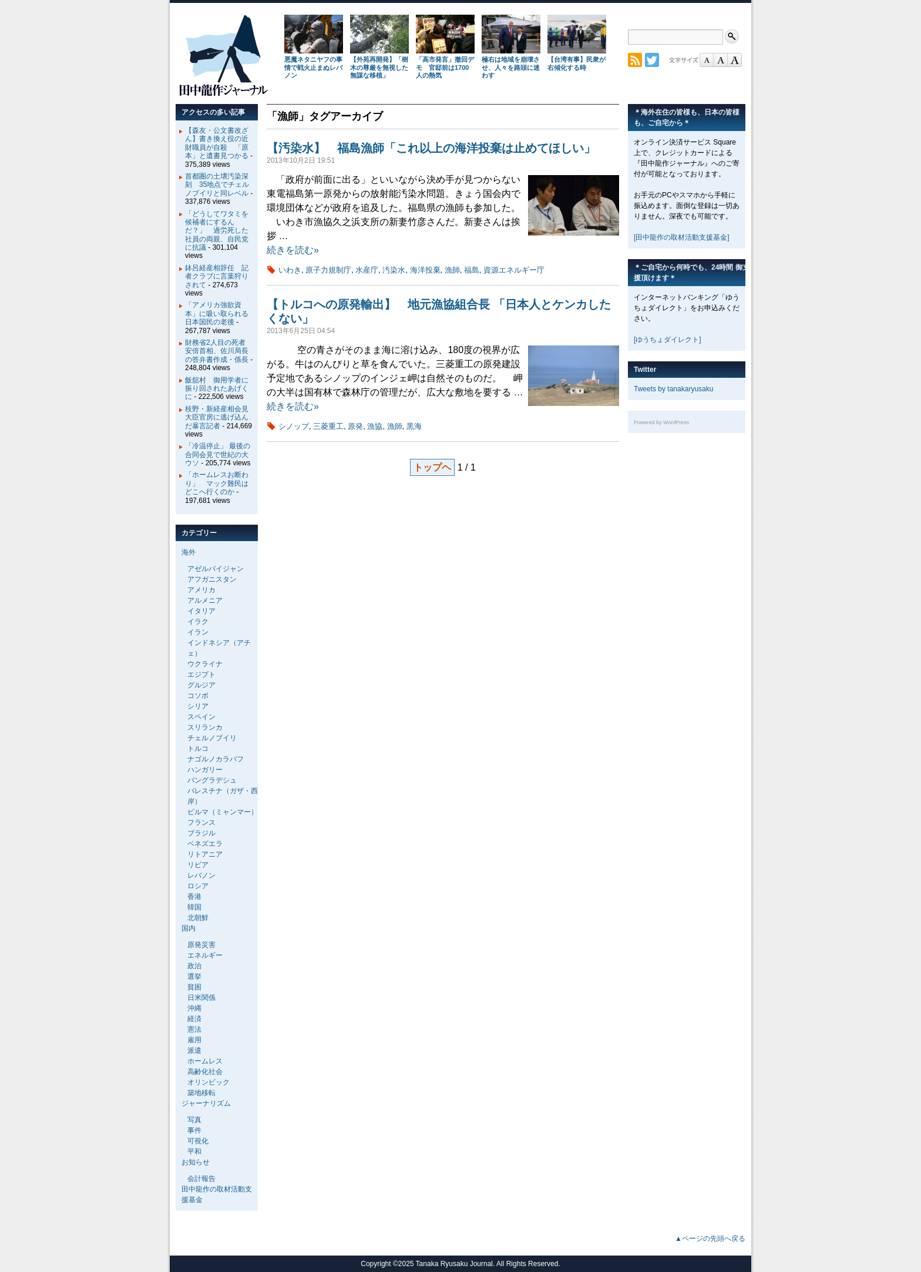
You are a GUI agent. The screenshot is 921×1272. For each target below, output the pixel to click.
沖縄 (194, 1008)
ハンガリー (205, 770)
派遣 (194, 1050)
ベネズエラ (205, 844)
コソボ (198, 696)
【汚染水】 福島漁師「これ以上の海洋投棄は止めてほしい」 (431, 148)
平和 (194, 1151)
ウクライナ (205, 664)
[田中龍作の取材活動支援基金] (682, 237)
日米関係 (201, 998)
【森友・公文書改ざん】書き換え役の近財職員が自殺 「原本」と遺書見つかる (216, 143)
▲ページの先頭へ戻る (710, 1238)
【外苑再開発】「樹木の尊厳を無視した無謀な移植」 (379, 67)
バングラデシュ (212, 780)
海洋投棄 (425, 270)
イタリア (201, 611)
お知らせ (195, 1162)
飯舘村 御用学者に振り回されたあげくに (216, 388)
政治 (194, 966)
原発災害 (201, 945)
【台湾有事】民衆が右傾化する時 (576, 63)
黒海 (414, 426)
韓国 (194, 907)
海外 (188, 552)
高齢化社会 (205, 1072)
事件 (194, 1130)
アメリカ (201, 590)
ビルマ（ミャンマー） (222, 812)
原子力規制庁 (328, 270)
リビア (198, 865)
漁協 (374, 426)
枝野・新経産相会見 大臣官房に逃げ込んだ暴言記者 (220, 417)
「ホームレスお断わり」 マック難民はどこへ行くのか (216, 483)
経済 (194, 1019)
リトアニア (205, 854)
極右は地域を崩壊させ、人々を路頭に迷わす (511, 67)
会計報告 (201, 1178)
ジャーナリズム (206, 1103)
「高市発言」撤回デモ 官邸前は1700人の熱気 (445, 67)
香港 (194, 896)
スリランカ (205, 727)
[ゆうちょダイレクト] (667, 339)
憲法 (194, 1029)
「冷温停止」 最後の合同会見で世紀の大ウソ (217, 454)
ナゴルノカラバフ (215, 759)
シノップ (293, 426)
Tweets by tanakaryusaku (673, 389)
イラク (198, 621)
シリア (198, 706)
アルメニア (205, 600)
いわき (289, 270)
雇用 (194, 1040)
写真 (194, 1120)
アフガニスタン (212, 579)
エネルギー (205, 955)
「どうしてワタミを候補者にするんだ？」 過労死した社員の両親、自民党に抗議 (216, 231)
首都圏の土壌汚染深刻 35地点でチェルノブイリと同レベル (217, 184)
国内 (188, 928)
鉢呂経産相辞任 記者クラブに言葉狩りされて (216, 276)
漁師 (452, 270)
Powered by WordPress (661, 422)
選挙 (194, 976)
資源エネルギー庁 (513, 270)
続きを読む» (293, 250)
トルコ (198, 748)
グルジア (201, 685)
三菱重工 (328, 426)
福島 (471, 270)
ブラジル (201, 833)
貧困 (194, 987)
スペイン (201, 717)
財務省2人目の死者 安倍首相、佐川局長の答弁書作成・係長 (219, 351)
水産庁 (366, 270)
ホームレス (205, 1061)
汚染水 (393, 270)
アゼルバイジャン (215, 569)
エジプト (201, 674)
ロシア (198, 886)
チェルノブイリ (212, 738)
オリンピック (208, 1082)
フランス (201, 822)
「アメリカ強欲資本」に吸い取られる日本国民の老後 (216, 313)
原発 (355, 426)
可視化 (198, 1141)
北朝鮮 (198, 918)
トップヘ (432, 467)
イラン (198, 632)
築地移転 (201, 1093)
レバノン (201, 875)
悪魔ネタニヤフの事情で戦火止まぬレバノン (313, 67)
